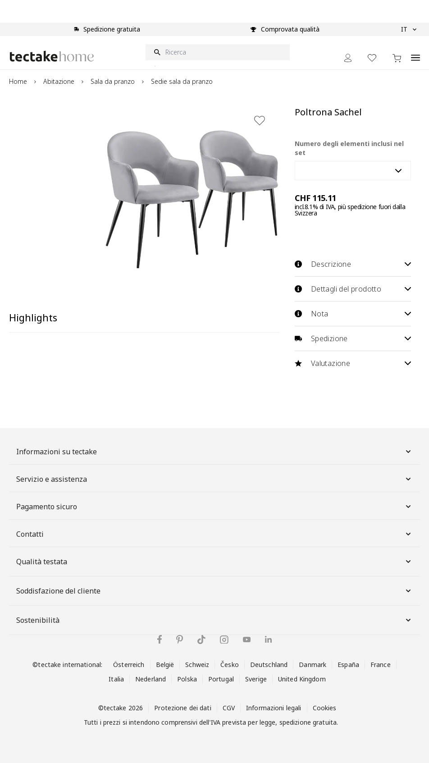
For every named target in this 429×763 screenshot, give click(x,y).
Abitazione (58, 81)
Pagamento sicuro (214, 507)
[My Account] (347, 58)
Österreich (128, 664)
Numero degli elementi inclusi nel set (349, 148)
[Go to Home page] (52, 56)
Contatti (214, 534)
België (165, 664)
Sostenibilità (214, 620)
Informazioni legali (273, 708)
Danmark (312, 664)
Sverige (256, 679)
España (348, 664)
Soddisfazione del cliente (214, 591)
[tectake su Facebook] (159, 639)
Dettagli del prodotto (353, 289)
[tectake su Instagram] (224, 639)
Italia (116, 679)
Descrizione (353, 264)
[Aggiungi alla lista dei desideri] (259, 120)
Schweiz (197, 664)
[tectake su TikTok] (201, 639)
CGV (229, 708)
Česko (229, 664)
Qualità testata (214, 562)
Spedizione (353, 338)
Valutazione (353, 363)
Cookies (325, 708)
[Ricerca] (218, 52)
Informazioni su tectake (214, 452)
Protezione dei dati (182, 708)
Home (18, 81)
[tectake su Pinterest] (179, 639)
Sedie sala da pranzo (182, 81)
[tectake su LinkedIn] (268, 639)
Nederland (150, 679)
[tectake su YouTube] (247, 639)
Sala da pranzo (113, 81)
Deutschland (269, 664)
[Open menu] (415, 52)
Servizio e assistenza (214, 479)
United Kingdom (302, 679)
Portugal (221, 679)
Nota (353, 314)
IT (408, 29)
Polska (187, 679)
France (380, 664)
